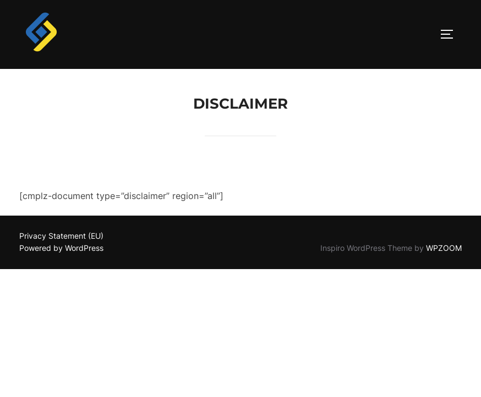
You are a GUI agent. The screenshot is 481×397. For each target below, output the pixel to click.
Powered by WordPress (61, 248)
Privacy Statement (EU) (61, 236)
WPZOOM (444, 248)
